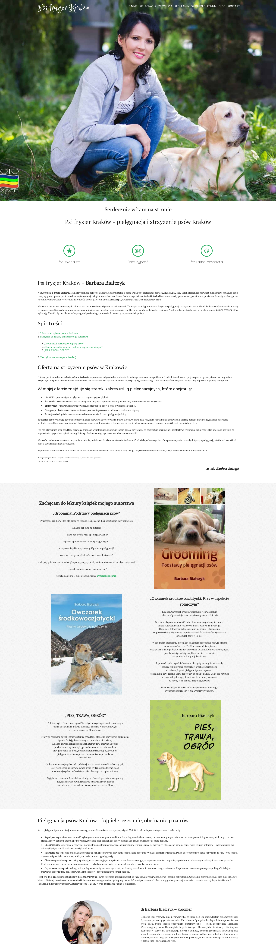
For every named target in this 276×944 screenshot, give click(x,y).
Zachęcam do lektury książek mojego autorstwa (64, 336)
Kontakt (233, 6)
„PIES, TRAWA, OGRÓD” (56, 350)
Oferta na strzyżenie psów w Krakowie (59, 333)
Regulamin (181, 6)
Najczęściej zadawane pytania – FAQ (58, 357)
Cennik (212, 6)
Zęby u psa (165, 6)
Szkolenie (198, 6)
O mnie (133, 6)
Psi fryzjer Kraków (63, 8)
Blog (222, 6)
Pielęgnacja (148, 6)
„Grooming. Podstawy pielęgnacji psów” (64, 343)
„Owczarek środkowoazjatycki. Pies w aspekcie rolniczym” (73, 347)
